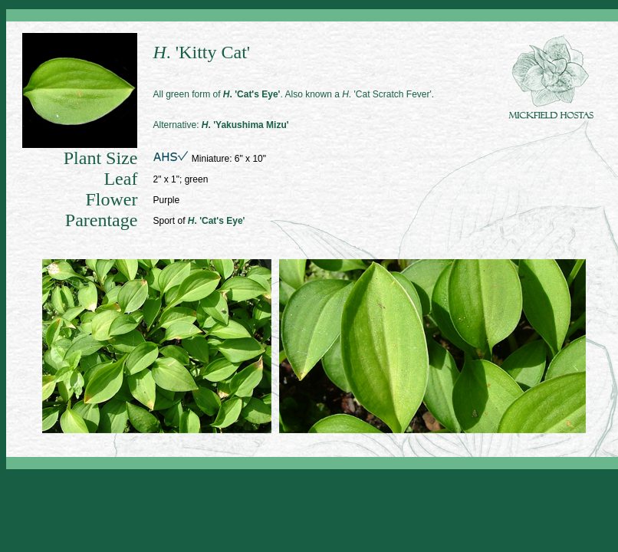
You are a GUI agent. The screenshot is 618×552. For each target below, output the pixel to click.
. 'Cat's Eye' (252, 94)
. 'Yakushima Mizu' (245, 125)
